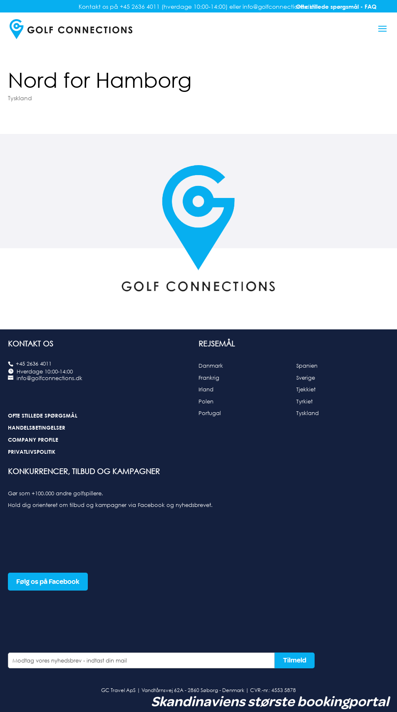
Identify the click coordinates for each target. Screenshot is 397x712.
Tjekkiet (305, 389)
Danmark (210, 365)
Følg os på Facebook (47, 582)
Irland (205, 389)
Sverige (305, 377)
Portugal (209, 413)
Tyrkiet (304, 401)
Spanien (307, 365)
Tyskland (20, 97)
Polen (205, 401)
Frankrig (208, 377)
